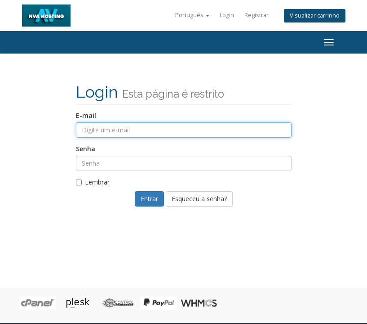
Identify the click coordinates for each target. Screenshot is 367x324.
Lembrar (93, 182)
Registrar (256, 15)
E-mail (86, 115)
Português (192, 15)
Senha (85, 148)
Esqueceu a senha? (199, 198)
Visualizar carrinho (315, 15)
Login (227, 15)
